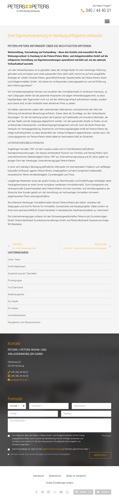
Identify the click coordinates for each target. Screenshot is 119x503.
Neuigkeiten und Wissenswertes (24, 322)
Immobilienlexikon (17, 315)
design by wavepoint (76, 475)
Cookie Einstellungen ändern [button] (59, 482)
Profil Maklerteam (17, 266)
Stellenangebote (16, 294)
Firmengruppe (15, 280)
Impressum (38, 475)
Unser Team (14, 259)
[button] (107, 21)
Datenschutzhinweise (51, 449)
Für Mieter (13, 308)
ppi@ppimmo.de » (20, 379)
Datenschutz (55, 475)
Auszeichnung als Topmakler (22, 273)
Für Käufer (13, 301)
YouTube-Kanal (15, 287)
